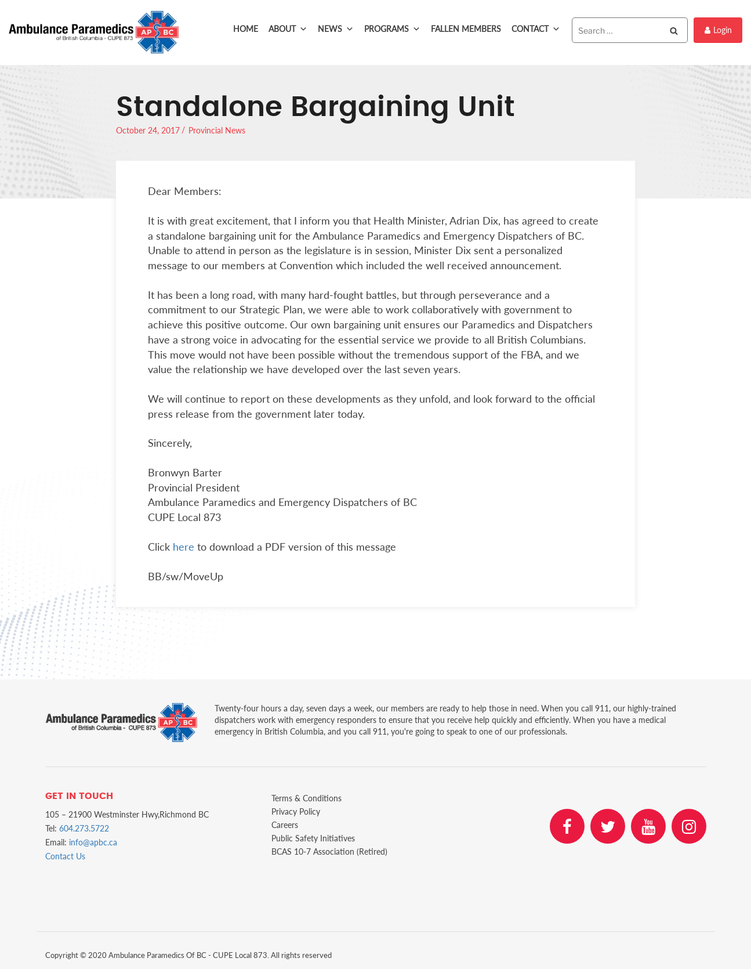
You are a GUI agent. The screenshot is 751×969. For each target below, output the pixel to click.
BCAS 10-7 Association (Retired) (329, 851)
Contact (535, 29)
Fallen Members (466, 29)
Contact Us (65, 856)
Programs (392, 29)
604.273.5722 (84, 828)
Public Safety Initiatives (313, 838)
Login (718, 30)
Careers (284, 825)
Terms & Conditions (306, 798)
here (183, 546)
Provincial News (216, 130)
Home (245, 29)
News (336, 29)
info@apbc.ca (93, 842)
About (288, 29)
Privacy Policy (295, 811)
